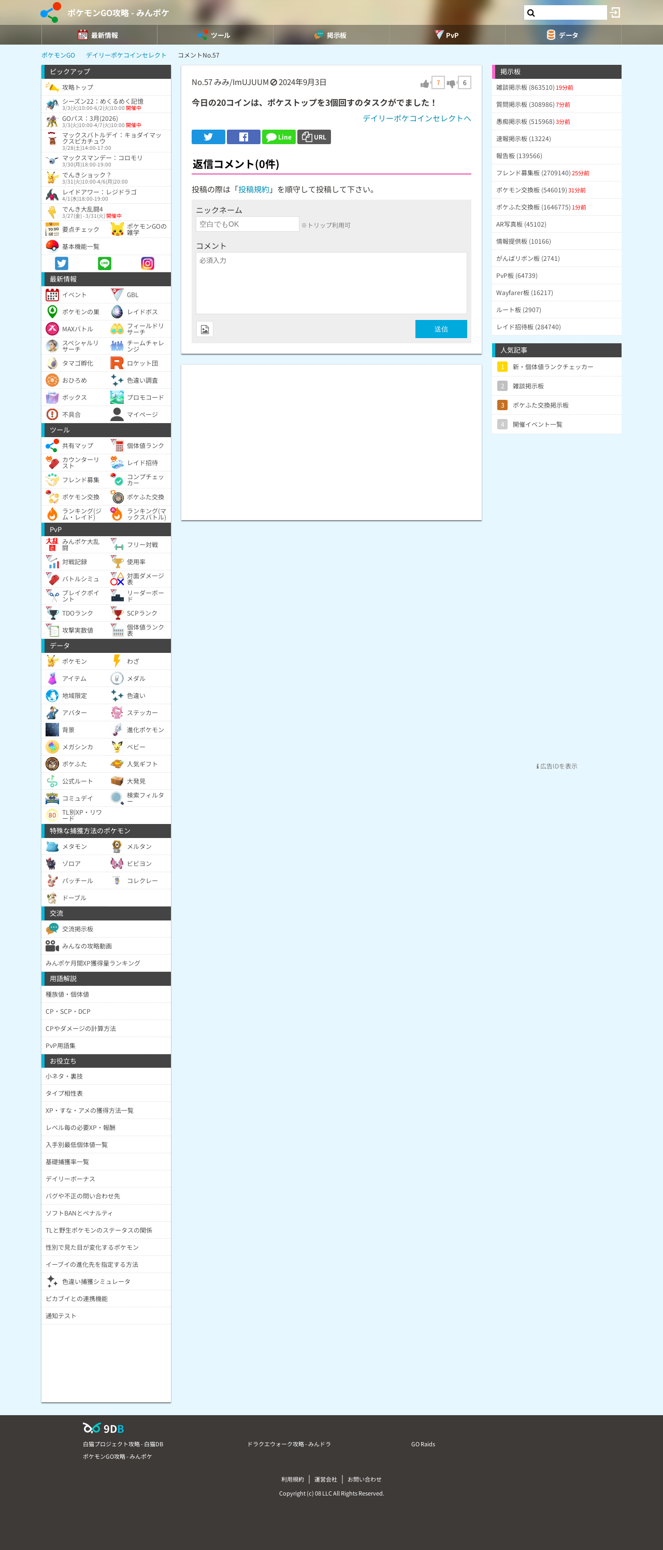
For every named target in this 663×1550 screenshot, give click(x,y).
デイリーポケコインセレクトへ (417, 118)
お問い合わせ (365, 1479)
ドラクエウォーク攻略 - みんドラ (289, 1444)
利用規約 (292, 1479)
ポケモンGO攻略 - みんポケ (118, 12)
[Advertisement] (331, 437)
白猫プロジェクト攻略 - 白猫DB (123, 1444)
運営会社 (325, 1479)
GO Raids (423, 1444)
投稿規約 (253, 189)
